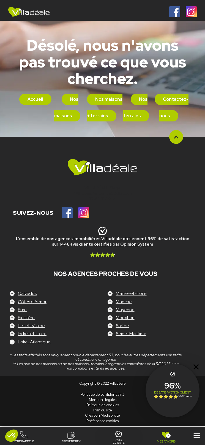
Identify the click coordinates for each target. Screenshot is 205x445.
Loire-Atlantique (34, 342)
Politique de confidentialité (103, 394)
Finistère (26, 318)
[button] (11, 435)
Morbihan (125, 318)
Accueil (35, 99)
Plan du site (102, 410)
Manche (124, 302)
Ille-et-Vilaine (31, 326)
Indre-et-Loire (32, 334)
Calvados (27, 293)
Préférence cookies (102, 421)
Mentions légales (102, 399)
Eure (22, 310)
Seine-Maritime (131, 334)
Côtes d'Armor (32, 302)
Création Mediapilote (102, 415)
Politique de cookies (102, 405)
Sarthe (122, 326)
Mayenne (125, 310)
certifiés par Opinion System (123, 244)
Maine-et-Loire (131, 293)
